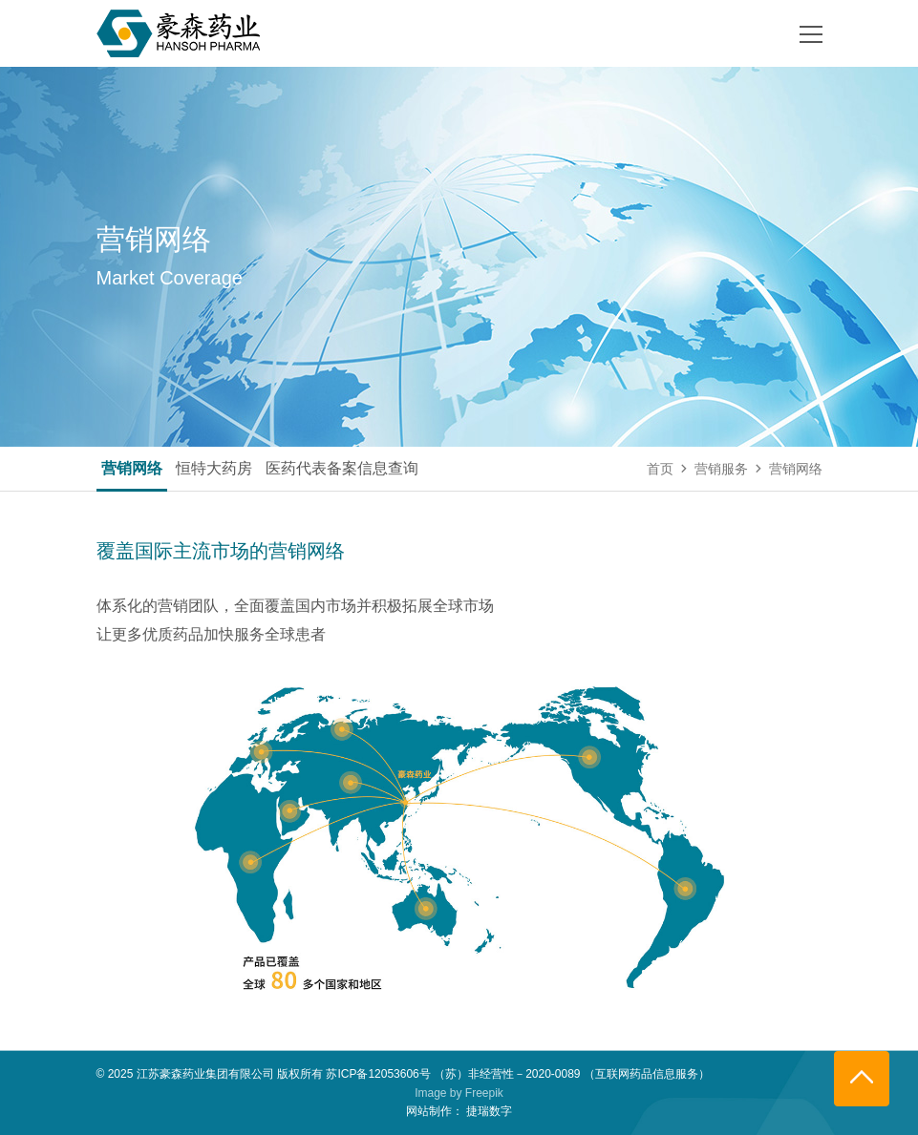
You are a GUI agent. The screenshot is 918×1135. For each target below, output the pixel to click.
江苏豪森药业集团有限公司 (205, 1074)
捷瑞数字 (489, 1111)
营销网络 (131, 468)
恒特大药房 (214, 468)
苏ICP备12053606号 (378, 1074)
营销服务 (721, 468)
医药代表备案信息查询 (342, 468)
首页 (660, 468)
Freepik (484, 1093)
